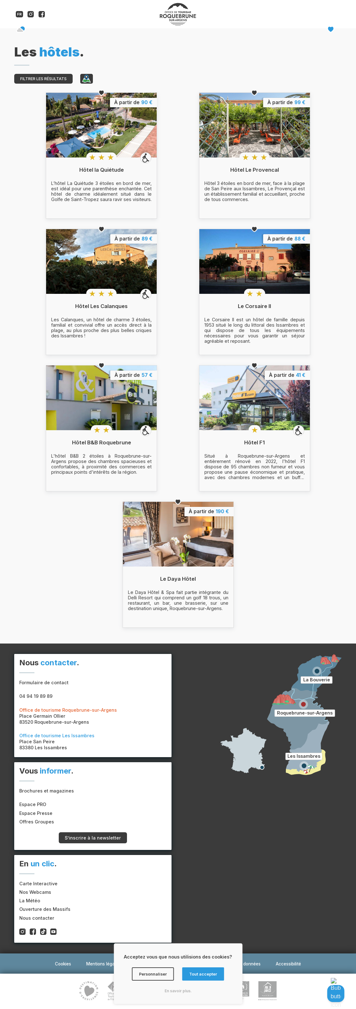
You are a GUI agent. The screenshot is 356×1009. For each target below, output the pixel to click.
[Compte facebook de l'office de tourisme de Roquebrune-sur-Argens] (42, 15)
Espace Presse (35, 813)
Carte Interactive (38, 883)
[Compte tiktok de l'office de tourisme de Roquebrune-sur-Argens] (43, 932)
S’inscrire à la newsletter (93, 837)
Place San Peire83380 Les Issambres (56, 741)
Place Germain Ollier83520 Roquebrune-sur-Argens (68, 716)
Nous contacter (36, 918)
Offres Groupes (36, 821)
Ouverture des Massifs (44, 909)
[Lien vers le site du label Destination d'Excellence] (88, 991)
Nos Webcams (35, 892)
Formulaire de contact (44, 682)
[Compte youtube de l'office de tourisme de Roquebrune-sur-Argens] (53, 932)
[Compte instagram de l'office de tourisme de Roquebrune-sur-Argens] (30, 15)
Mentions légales (103, 963)
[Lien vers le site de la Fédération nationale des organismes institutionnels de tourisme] (112, 991)
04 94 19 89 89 (35, 696)
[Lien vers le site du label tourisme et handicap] (267, 991)
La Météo (29, 900)
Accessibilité (288, 963)
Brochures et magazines (46, 790)
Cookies (63, 963)
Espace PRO (32, 804)
